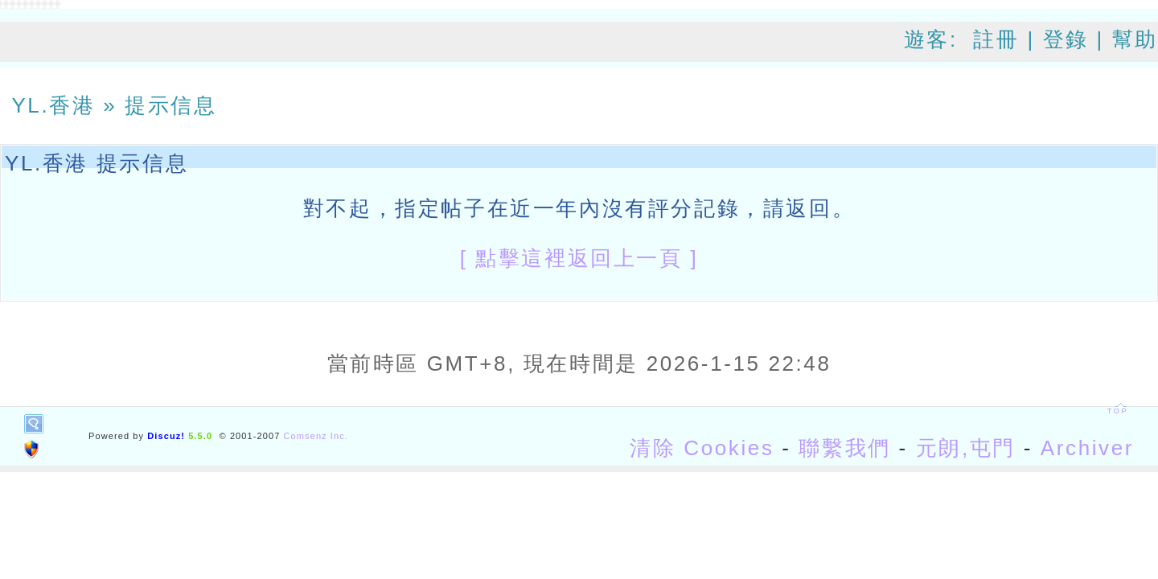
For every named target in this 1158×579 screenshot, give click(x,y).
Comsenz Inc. (316, 436)
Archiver (1087, 448)
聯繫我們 (844, 448)
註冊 (996, 39)
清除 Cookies (702, 448)
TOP (1117, 411)
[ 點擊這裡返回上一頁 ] (579, 258)
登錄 (1066, 39)
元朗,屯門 (966, 448)
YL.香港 (53, 105)
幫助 (1135, 39)
